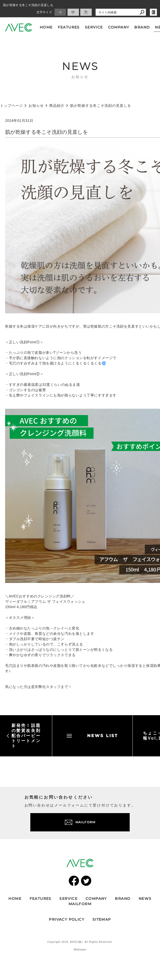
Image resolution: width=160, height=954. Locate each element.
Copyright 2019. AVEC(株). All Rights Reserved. (80, 942)
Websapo (80, 949)
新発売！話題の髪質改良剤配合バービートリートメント (23, 735)
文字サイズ (44, 12)
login (153, 12)
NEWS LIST (92, 735)
